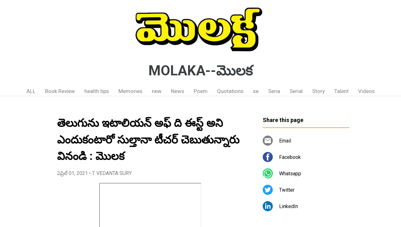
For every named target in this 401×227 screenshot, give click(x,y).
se (256, 91)
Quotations (230, 91)
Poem (201, 91)
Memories (130, 91)
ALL (31, 91)
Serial (296, 91)
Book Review (60, 91)
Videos (366, 91)
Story (318, 91)
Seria (274, 91)
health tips (96, 91)
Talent (341, 91)
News (177, 91)
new (157, 91)
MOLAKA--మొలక (200, 70)
